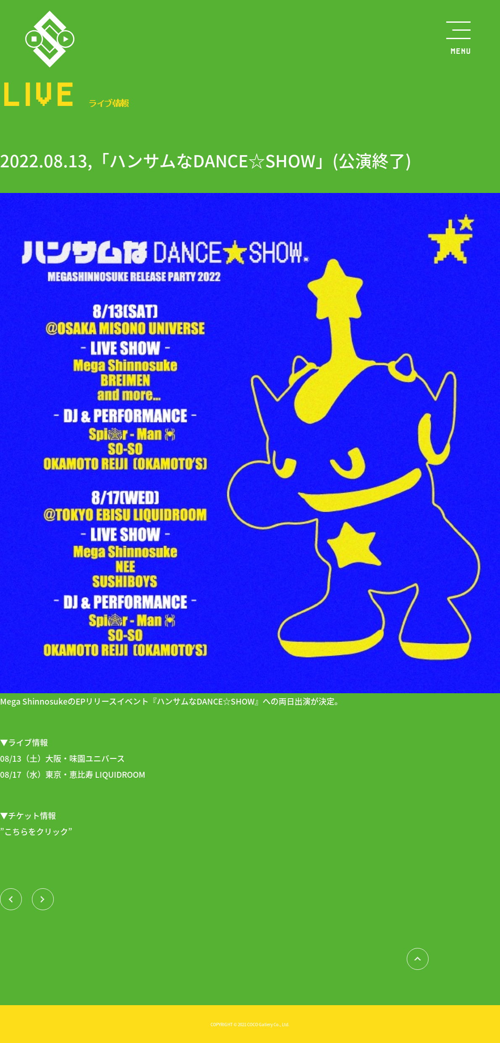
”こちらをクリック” (36, 831)
